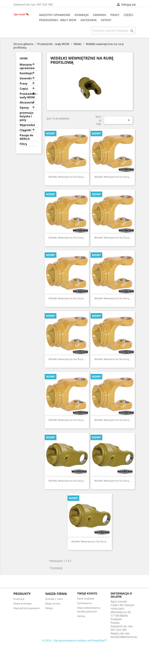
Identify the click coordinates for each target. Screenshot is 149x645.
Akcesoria (89, 20)
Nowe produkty (22, 603)
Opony (106, 20)
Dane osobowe (85, 598)
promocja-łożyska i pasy (27, 116)
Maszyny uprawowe (54, 15)
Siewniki (99, 15)
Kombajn (81, 15)
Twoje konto (87, 593)
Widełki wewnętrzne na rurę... (66, 176)
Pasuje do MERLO (26, 137)
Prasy (114, 15)
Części (128, 15)
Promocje (18, 599)
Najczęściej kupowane (26, 608)
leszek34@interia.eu (124, 637)
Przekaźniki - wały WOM (57, 20)
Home (24, 58)
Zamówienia (84, 603)
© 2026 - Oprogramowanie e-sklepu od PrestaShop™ (74, 640)
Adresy (81, 616)
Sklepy (49, 608)
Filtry (23, 144)
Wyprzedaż (27, 125)
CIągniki (25, 130)
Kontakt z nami (54, 599)
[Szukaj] (113, 30)
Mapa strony (52, 603)
